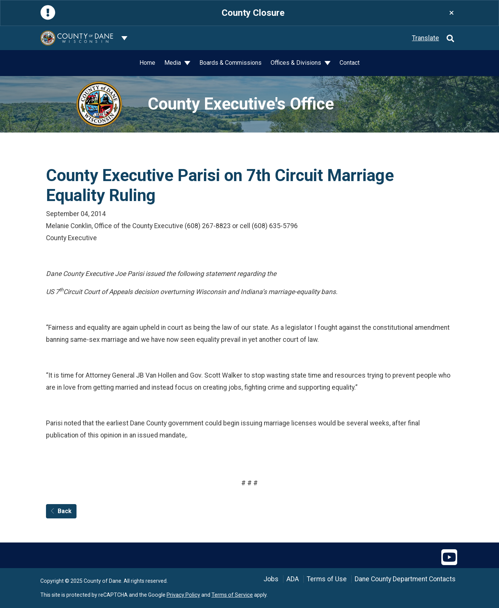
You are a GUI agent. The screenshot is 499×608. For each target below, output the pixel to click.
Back (61, 511)
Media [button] (173, 62)
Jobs (271, 579)
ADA (292, 579)
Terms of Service (232, 595)
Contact (350, 62)
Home (147, 62)
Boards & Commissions (230, 62)
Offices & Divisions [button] (297, 62)
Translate (425, 38)
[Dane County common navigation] (124, 38)
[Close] (451, 13)
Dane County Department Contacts (405, 579)
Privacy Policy (183, 595)
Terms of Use (327, 579)
